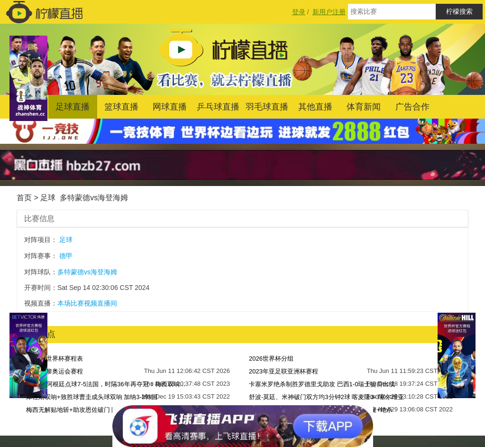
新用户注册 (329, 12)
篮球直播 (121, 107)
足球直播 (72, 107)
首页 (24, 198)
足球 (47, 198)
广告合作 (412, 107)
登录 (298, 12)
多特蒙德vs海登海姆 (94, 198)
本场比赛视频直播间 (87, 303)
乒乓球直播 (218, 107)
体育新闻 (364, 107)
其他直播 (315, 107)
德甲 (66, 256)
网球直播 (170, 107)
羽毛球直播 (267, 107)
